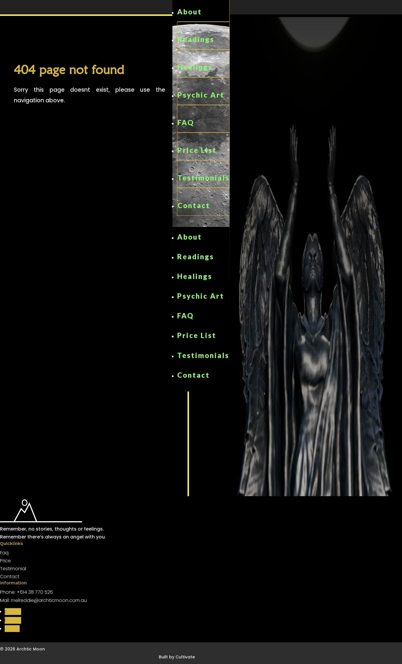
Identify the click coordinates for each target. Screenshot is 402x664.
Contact (194, 205)
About (189, 11)
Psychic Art (201, 95)
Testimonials (203, 177)
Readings (196, 39)
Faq (4, 552)
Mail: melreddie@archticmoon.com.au (43, 600)
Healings (195, 67)
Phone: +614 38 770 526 (26, 592)
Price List (197, 150)
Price (5, 560)
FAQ (186, 122)
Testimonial (13, 568)
